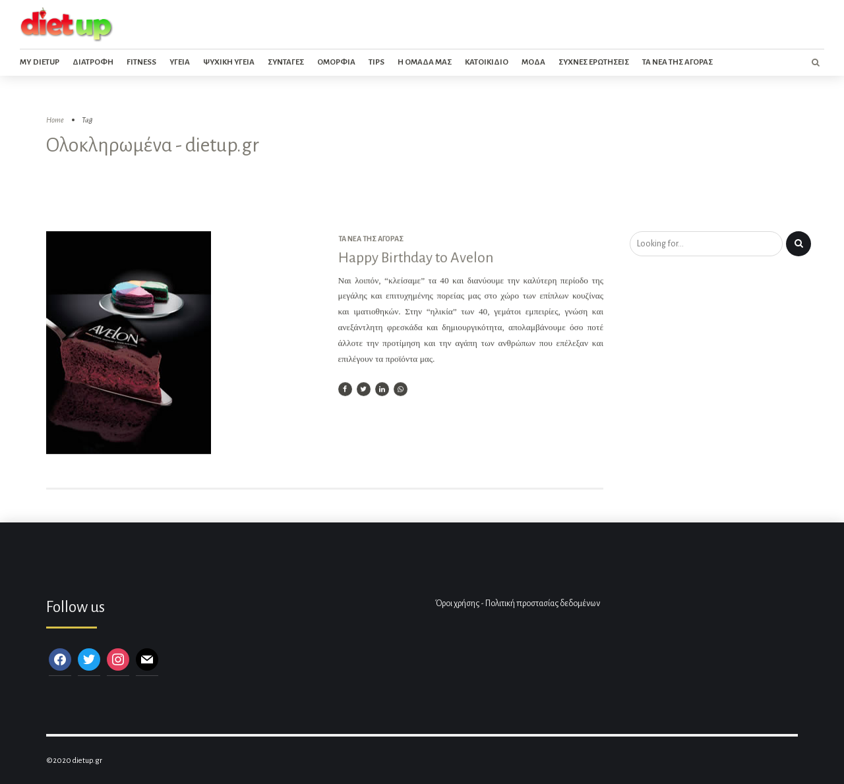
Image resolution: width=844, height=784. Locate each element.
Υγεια (179, 62)
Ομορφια (336, 62)
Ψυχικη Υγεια (229, 62)
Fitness (141, 62)
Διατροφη (93, 62)
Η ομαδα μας (425, 62)
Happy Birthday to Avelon (415, 258)
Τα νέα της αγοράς (371, 239)
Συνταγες (286, 62)
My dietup (39, 62)
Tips (376, 62)
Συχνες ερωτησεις (593, 62)
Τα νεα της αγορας (677, 62)
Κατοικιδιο (486, 62)
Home (55, 120)
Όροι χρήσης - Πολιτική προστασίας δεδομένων (517, 603)
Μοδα (533, 62)
